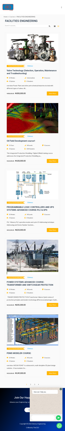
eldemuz (30, 66)
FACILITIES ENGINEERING (15, 66)
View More (52, 93)
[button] (61, 389)
